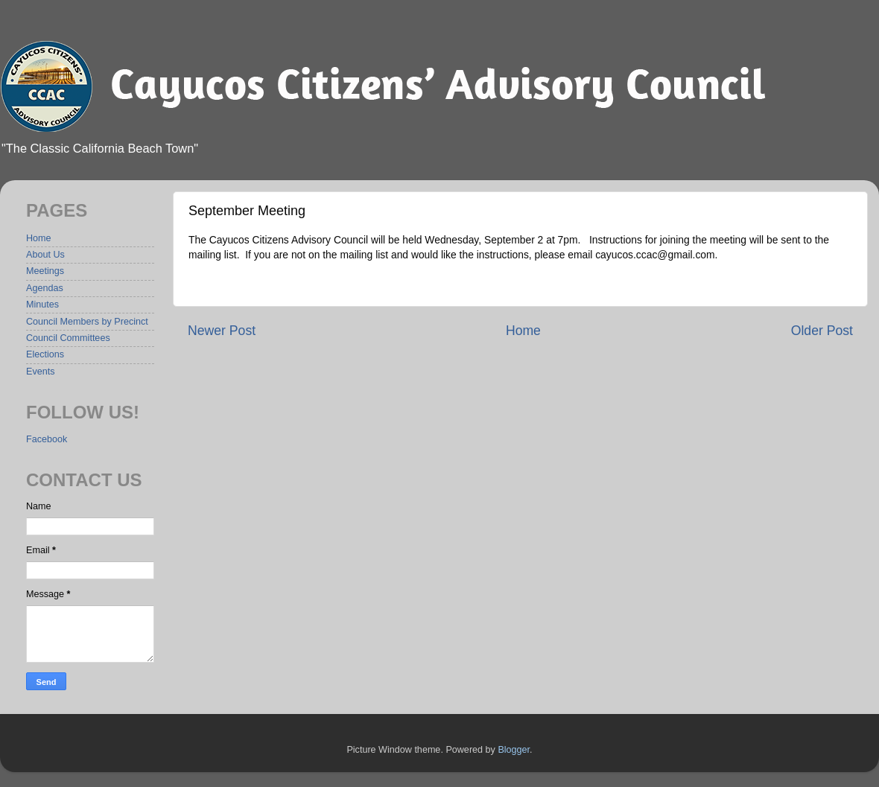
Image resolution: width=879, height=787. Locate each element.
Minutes (42, 304)
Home (523, 330)
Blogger (514, 750)
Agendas (44, 288)
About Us (45, 254)
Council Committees (68, 338)
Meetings (45, 271)
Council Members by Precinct (87, 321)
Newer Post (222, 330)
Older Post (822, 330)
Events (40, 371)
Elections (45, 354)
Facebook (46, 439)
